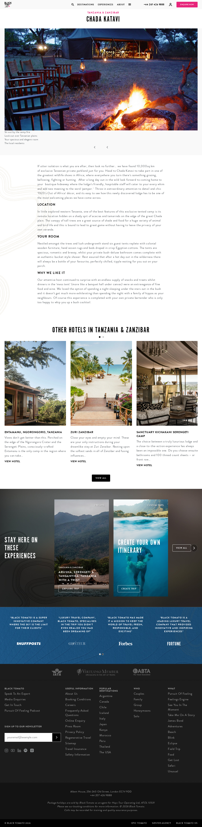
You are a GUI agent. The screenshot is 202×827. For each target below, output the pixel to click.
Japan (103, 724)
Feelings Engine (178, 699)
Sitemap (70, 743)
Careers (70, 705)
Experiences (105, 4)
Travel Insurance (76, 749)
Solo (136, 716)
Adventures (175, 726)
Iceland (104, 713)
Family (138, 699)
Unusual (173, 771)
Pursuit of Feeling (180, 693)
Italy (102, 718)
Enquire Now (187, 4)
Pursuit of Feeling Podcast (22, 710)
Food (171, 754)
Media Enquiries (15, 699)
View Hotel (12, 461)
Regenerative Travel (78, 737)
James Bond (176, 720)
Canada (104, 701)
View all (101, 478)
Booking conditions (78, 699)
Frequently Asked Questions (77, 712)
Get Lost (173, 760)
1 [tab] (100, 654)
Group (138, 705)
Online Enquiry (75, 720)
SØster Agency (161, 823)
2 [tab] (103, 654)
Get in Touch (13, 705)
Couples (139, 693)
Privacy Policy (74, 732)
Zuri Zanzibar (82, 432)
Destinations (85, 4)
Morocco (105, 735)
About (121, 4)
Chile (102, 707)
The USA (105, 752)
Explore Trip (70, 588)
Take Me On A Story (181, 715)
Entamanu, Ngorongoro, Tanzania (33, 432)
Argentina (105, 696)
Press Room (73, 726)
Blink (171, 737)
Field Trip (174, 749)
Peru (102, 741)
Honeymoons (142, 710)
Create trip (128, 588)
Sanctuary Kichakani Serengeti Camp (163, 434)
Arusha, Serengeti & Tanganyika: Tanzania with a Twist (77, 576)
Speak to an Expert (17, 693)
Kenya (103, 730)
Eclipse (172, 743)
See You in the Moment (177, 707)
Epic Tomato (139, 823)
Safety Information (77, 754)
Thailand (104, 746)
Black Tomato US (187, 823)
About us (71, 693)
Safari (171, 765)
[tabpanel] (33, 404)
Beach (172, 732)
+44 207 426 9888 (154, 4)
